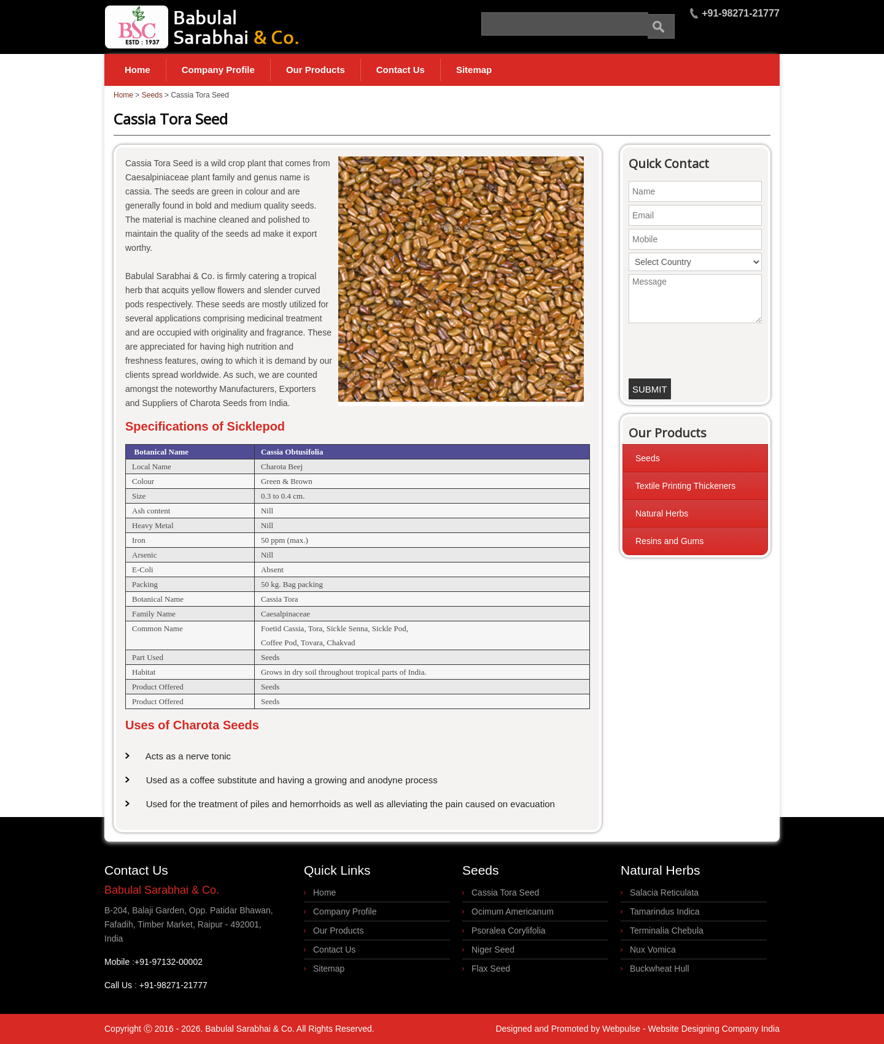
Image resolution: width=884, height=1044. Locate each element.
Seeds (152, 95)
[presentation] (696, 348)
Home (137, 69)
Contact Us (400, 69)
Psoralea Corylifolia (508, 930)
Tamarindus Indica (665, 911)
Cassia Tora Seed (505, 892)
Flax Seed (490, 968)
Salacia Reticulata (664, 892)
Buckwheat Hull (659, 968)
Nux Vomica (653, 949)
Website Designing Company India (714, 1029)
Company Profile (218, 69)
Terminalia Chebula (667, 930)
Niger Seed (492, 949)
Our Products (315, 69)
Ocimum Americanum (512, 911)
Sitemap (474, 69)
